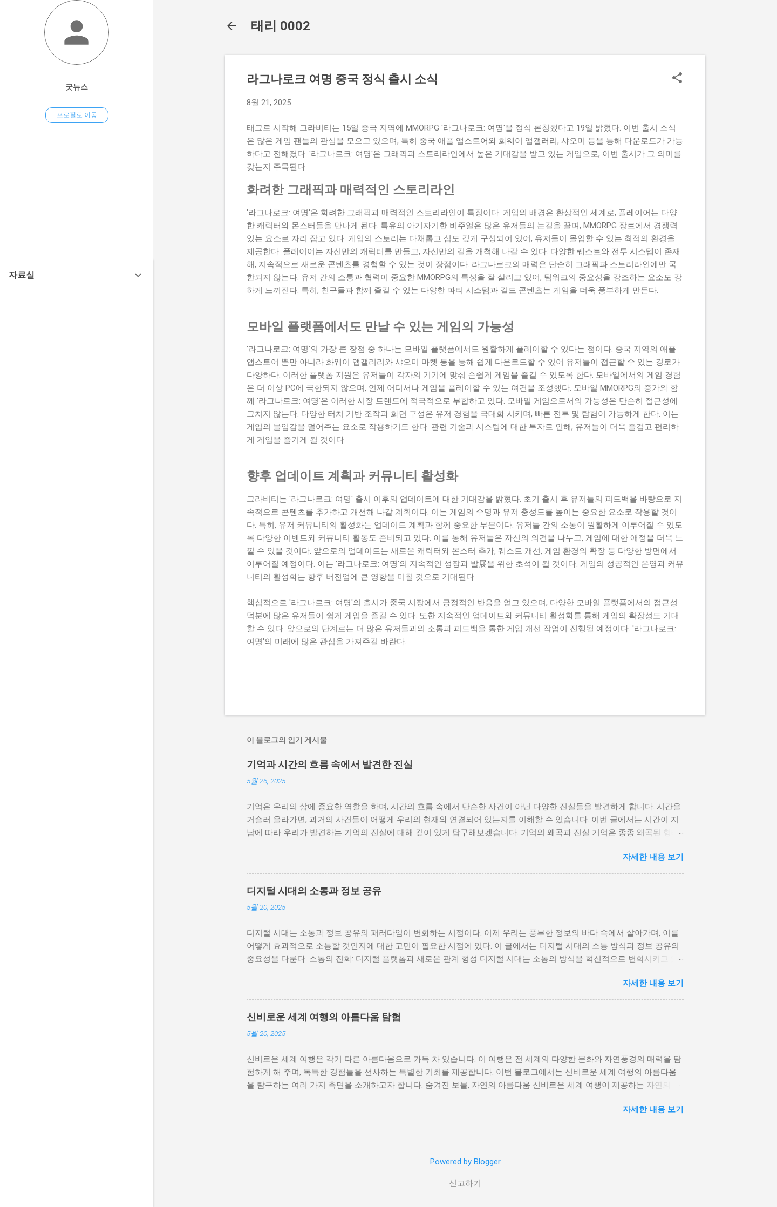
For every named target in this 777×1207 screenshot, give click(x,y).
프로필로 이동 (77, 115)
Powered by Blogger (465, 1162)
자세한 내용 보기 (653, 857)
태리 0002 (280, 25)
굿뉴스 (76, 87)
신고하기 (465, 1183)
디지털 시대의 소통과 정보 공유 (314, 890)
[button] (677, 78)
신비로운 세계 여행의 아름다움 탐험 (324, 1016)
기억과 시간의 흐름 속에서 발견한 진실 (330, 764)
